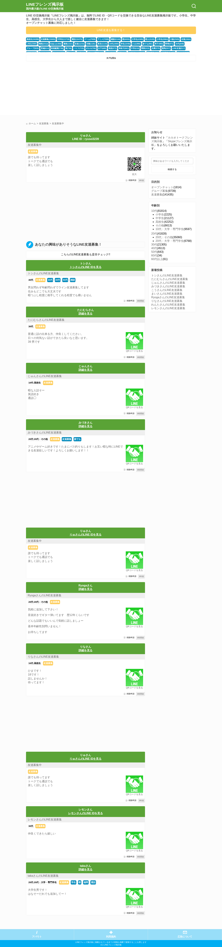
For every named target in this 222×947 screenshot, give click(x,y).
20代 (154, 233)
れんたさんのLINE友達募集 (168, 304)
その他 (160, 225)
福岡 (86, 882)
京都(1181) (91, 44)
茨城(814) (45, 48)
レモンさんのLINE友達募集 (45, 819)
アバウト (37, 936)
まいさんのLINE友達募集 (166, 293)
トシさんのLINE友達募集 (43, 273)
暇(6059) (126, 39)
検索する (172, 169)
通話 (93, 882)
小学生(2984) (162, 39)
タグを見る (111, 58)
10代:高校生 (34, 382)
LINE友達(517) (178, 48)
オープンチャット (162, 187)
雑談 (72, 280)
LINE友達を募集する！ (111, 30)
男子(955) (159, 44)
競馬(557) (166, 48)
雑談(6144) (115, 39)
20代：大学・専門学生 (170, 240)
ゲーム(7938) (90, 39)
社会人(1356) (56, 44)
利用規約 (111, 936)
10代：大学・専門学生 (170, 229)
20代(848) (179, 44)
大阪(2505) (175, 39)
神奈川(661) (124, 48)
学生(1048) (125, 44)
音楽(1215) (79, 44)
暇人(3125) (150, 39)
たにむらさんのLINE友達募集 (46, 319)
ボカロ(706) (91, 48)
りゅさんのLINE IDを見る (86, 534)
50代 (65, 280)
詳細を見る (85, 313)
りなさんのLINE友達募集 (43, 656)
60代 (154, 255)
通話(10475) (77, 39)
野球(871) (169, 44)
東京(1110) (102, 44)
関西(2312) (43, 44)
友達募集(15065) (48, 39)
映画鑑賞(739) (57, 48)
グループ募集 (159, 190)
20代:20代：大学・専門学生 (42, 882)
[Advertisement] (68, 89)
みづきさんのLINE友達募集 (45, 432)
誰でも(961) (148, 44)
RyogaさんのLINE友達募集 (44, 595)
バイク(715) (79, 48)
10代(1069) (114, 44)
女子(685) (102, 48)
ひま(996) (136, 44)
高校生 (160, 221)
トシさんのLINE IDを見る (86, 267)
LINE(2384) (32, 44)
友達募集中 (35, 144)
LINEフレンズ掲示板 (45, 6)
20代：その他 (164, 237)
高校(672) (112, 48)
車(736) (68, 48)
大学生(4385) (137, 39)
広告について (185, 936)
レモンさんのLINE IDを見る (85, 813)
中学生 (160, 218)
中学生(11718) (63, 39)
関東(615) (145, 48)
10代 (154, 210)
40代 (30, 280)
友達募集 (32, 151)
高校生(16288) (33, 39)
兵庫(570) (156, 48)
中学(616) (135, 48)
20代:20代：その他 (38, 439)
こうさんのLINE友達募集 (166, 290)
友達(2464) (186, 39)
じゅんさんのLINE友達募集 (45, 376)
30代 (50, 280)
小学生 (160, 214)
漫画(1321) (68, 44)
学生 (73, 882)
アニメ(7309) (103, 39)
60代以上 (157, 259)
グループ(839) (33, 48)
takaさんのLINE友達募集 (43, 875)
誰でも (77, 439)
